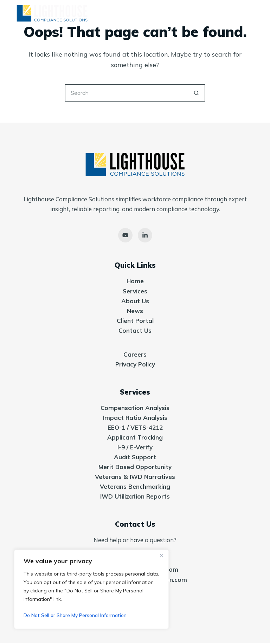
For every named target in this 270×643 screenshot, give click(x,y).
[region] (91, 589)
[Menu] (253, 14)
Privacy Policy (135, 364)
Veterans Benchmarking (135, 486)
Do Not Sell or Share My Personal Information (75, 615)
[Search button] (196, 93)
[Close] (161, 555)
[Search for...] (126, 93)
